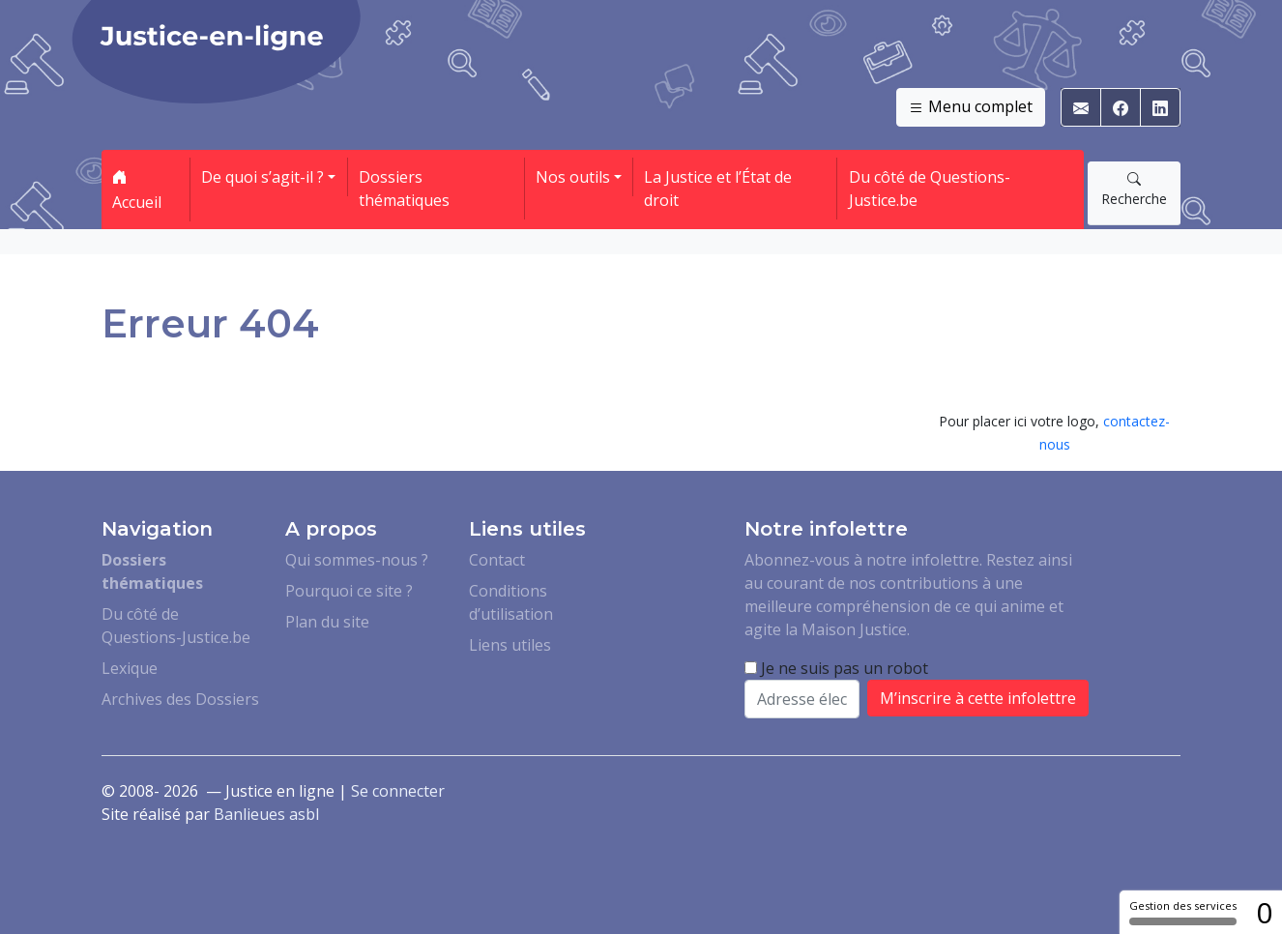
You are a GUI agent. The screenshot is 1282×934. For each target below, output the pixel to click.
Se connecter (398, 791)
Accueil (136, 189)
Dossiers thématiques (404, 188)
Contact (497, 559)
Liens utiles (510, 645)
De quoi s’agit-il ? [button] (262, 177)
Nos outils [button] (573, 177)
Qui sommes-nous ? (356, 559)
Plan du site (327, 621)
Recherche (1134, 188)
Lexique (130, 668)
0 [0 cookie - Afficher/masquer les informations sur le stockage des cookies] (1264, 912)
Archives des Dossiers (180, 699)
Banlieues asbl (266, 814)
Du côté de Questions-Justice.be (929, 188)
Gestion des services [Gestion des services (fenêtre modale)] (1183, 911)
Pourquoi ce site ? (349, 590)
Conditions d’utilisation (511, 602)
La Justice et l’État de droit (718, 188)
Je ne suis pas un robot (836, 668)
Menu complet (971, 107)
